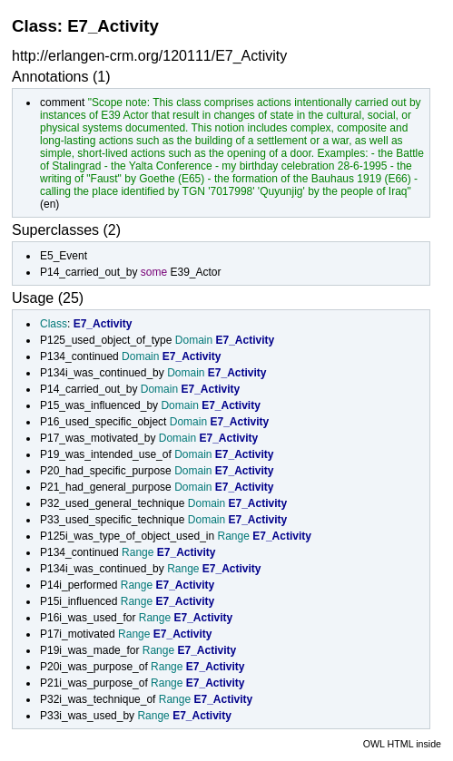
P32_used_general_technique (112, 503)
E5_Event (63, 255)
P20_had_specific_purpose (106, 470)
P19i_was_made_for (89, 650)
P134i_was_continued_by (102, 372)
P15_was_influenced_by (99, 405)
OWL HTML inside (402, 743)
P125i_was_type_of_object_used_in (127, 536)
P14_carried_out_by (88, 272)
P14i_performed (78, 585)
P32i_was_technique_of (97, 699)
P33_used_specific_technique (112, 519)
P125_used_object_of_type (106, 340)
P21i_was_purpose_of (94, 683)
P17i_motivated (77, 634)
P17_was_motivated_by (97, 438)
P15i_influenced (78, 601)
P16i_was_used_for (87, 617)
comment (62, 102)
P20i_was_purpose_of (94, 666)
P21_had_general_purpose (106, 487)
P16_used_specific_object (103, 421)
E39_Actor (195, 272)
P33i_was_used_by (87, 715)
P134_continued (79, 356)
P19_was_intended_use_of (106, 454)
